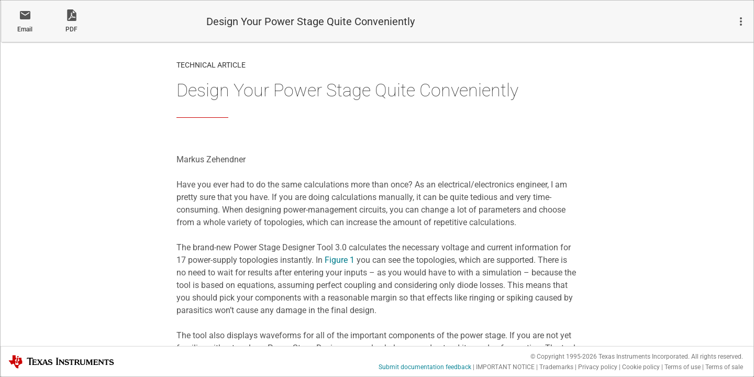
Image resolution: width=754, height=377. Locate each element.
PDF (71, 29)
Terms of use (682, 367)
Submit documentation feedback (425, 367)
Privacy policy (597, 367)
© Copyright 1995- (563, 356)
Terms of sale (724, 367)
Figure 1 (339, 260)
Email (24, 29)
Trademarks (556, 367)
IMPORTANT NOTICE (505, 367)
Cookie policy (641, 367)
